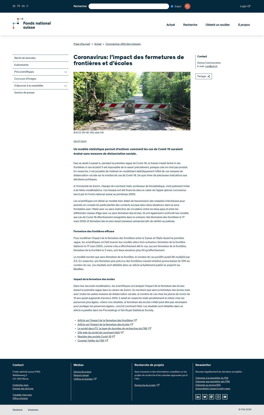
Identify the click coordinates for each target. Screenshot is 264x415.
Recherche (190, 25)
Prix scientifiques (24, 72)
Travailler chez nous (22, 395)
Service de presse (24, 92)
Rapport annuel (81, 375)
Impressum (33, 410)
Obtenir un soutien (218, 25)
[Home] (37, 28)
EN (23, 6)
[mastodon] (211, 396)
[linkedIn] (198, 396)
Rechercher (80, 6)
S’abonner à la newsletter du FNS (211, 378)
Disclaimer (18, 410)
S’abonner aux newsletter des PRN (212, 382)
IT (27, 6)
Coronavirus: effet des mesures (122, 44)
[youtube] (224, 396)
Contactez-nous (20, 385)
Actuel (171, 25)
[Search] (187, 6)
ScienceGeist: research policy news (212, 389)
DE (14, 6)
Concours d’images (25, 79)
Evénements (21, 65)
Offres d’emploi (20, 398)
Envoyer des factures (23, 389)
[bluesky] (204, 396)
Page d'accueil (82, 44)
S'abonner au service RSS (208, 385)
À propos (244, 25)
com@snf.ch (211, 66)
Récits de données (25, 58)
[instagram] (218, 396)
